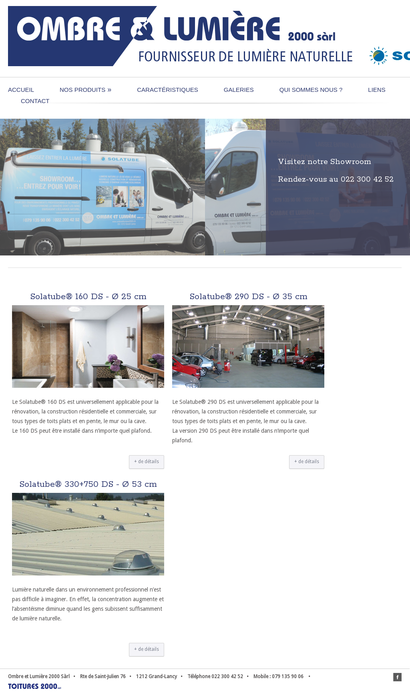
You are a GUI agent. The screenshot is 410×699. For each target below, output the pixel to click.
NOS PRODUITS (85, 89)
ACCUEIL (21, 89)
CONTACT (35, 100)
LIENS (376, 89)
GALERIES (239, 89)
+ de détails (146, 461)
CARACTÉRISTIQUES (167, 89)
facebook (397, 677)
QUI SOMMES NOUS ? (311, 89)
